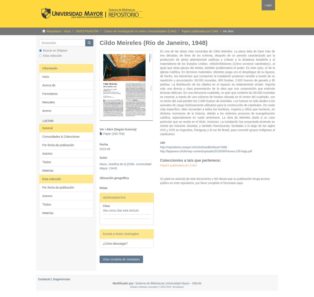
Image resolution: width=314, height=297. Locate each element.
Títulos (46, 162)
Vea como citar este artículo (121, 210)
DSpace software (139, 287)
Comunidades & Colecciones (61, 136)
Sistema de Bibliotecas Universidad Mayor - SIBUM (168, 283)
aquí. (240, 183)
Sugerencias (61, 279)
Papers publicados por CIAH (200, 31)
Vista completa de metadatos (121, 259)
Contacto (44, 279)
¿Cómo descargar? (115, 243)
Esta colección (50, 55)
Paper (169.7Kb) (112, 133)
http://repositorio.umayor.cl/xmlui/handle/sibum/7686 (193, 147)
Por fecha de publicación (58, 145)
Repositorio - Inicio (59, 31)
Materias (48, 170)
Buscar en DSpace (53, 50)
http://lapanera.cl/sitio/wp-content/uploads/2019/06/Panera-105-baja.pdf (206, 151)
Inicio (45, 76)
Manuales (48, 102)
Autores (47, 153)
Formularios (50, 93)
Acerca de (48, 85)
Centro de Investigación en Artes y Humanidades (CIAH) (140, 31)
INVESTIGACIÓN (87, 31)
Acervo (47, 110)
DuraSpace (178, 287)
